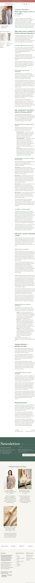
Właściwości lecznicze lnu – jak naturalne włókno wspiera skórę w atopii (10, 529)
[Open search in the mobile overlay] (23, 4)
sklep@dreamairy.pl (29, 555)
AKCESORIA (30, 546)
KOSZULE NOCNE (4, 546)
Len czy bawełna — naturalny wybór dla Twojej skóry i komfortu (10, 492)
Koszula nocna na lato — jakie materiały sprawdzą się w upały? (24, 492)
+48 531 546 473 (29, 557)
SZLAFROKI (13, 546)
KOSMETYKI (21, 546)
